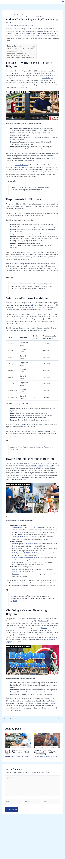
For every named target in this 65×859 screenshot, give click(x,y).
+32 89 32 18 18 (31, 562)
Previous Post (7, 719)
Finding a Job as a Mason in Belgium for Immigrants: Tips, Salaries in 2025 (45, 752)
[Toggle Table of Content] (33, 46)
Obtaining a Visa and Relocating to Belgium (21, 57)
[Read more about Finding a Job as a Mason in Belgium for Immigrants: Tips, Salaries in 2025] (47, 740)
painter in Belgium (21, 165)
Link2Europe (16, 558)
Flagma (34, 33)
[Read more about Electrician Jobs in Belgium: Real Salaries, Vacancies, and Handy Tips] (18, 740)
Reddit (39, 468)
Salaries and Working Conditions (17, 53)
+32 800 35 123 (34, 537)
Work (43, 756)
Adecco (14, 548)
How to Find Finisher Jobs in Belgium (19, 55)
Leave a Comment (12, 25)
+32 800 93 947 (34, 532)
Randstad (41, 33)
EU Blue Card (43, 621)
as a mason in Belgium (19, 264)
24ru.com (35, 305)
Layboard (26, 305)
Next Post (59, 719)
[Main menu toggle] (63, 2)
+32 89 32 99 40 (31, 558)
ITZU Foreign (16, 562)
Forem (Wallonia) (17, 532)
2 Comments (37, 756)
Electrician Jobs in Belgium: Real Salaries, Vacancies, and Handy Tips (18, 752)
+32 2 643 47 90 (29, 544)
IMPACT (14, 553)
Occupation (23, 25)
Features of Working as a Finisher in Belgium (21, 49)
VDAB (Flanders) (17, 527)
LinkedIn (29, 33)
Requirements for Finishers (16, 51)
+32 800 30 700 (34, 527)
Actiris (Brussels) (17, 537)
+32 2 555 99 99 (28, 548)
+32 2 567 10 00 (28, 553)
